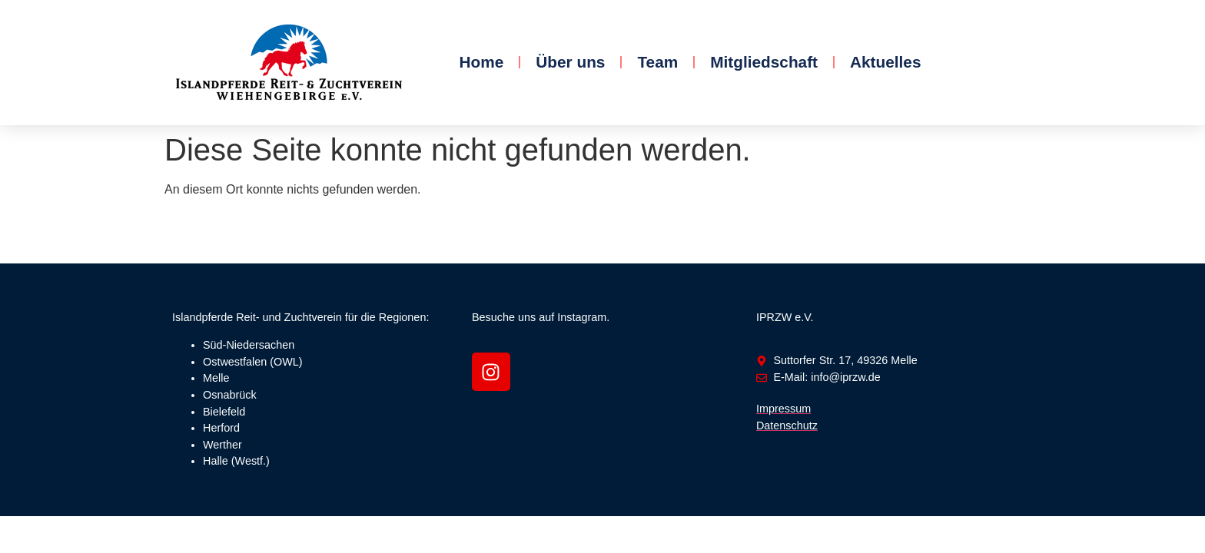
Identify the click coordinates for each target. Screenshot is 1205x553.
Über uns (570, 62)
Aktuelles (885, 62)
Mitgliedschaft (764, 62)
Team (657, 62)
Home (481, 62)
